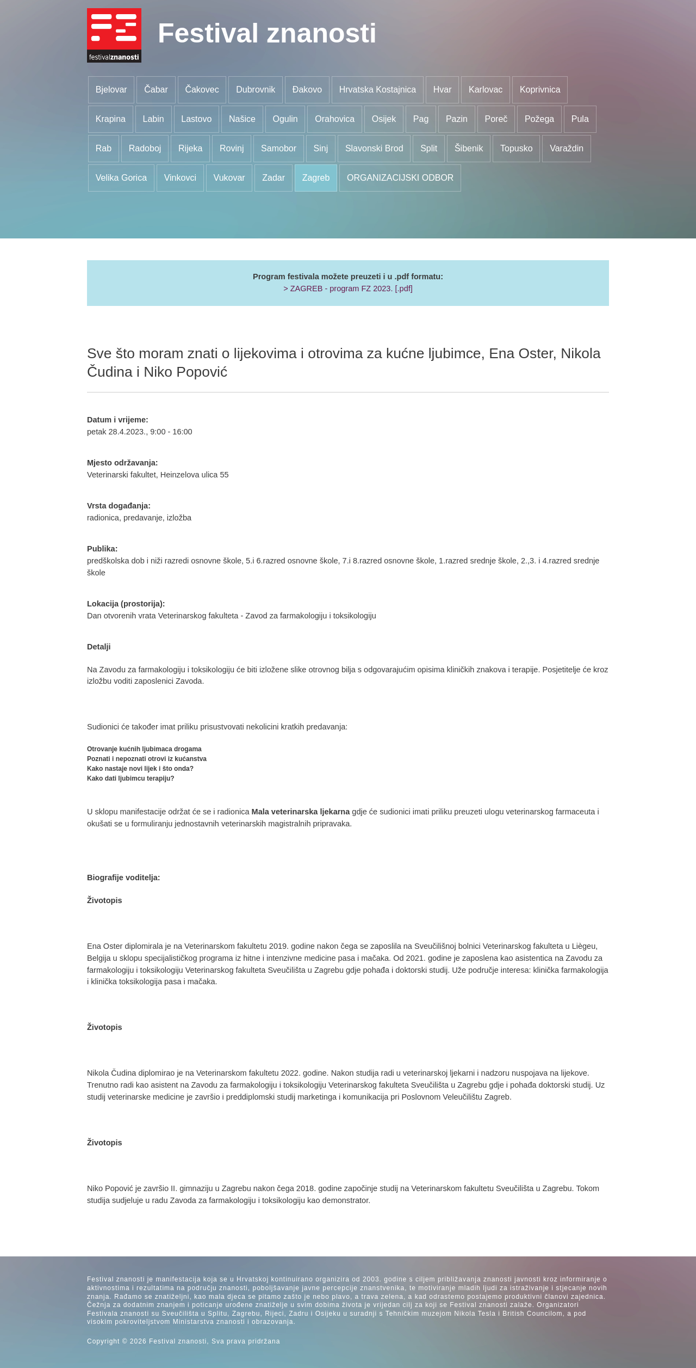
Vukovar (229, 177)
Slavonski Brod (374, 148)
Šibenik (469, 148)
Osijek (384, 119)
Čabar (156, 89)
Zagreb (316, 177)
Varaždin (566, 148)
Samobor (278, 148)
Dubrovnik (255, 89)
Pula (580, 119)
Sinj (321, 148)
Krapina (111, 119)
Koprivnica (540, 89)
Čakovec (202, 89)
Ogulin (284, 119)
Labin (153, 119)
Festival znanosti (267, 33)
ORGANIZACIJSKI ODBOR (400, 177)
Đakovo (307, 89)
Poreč (496, 119)
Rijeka (190, 148)
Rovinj (232, 148)
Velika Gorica (121, 177)
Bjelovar (111, 89)
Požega (539, 119)
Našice (242, 119)
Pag (420, 119)
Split (428, 148)
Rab (103, 148)
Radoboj (145, 148)
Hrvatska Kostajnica (377, 89)
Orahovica (335, 119)
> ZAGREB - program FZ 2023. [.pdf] (348, 288)
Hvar (442, 89)
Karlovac (485, 89)
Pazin (457, 119)
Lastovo (196, 119)
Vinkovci (180, 177)
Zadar (273, 177)
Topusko (516, 148)
